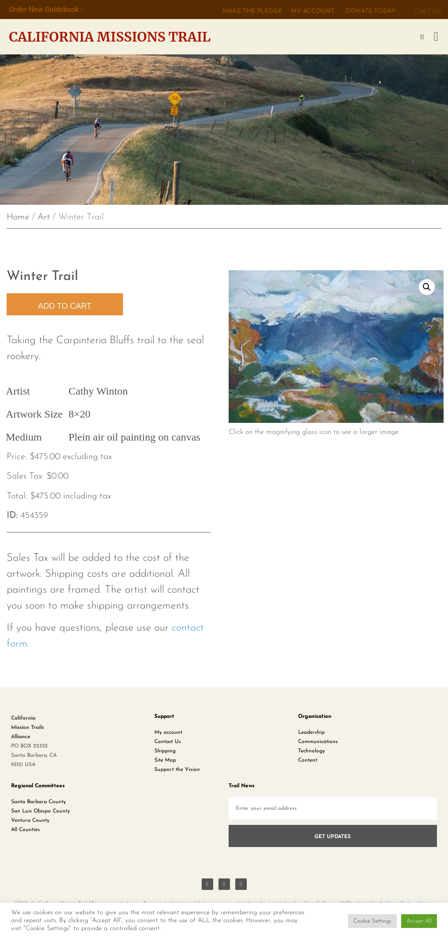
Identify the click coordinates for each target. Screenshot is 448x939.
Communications (318, 741)
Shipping (165, 751)
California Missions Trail (110, 36)
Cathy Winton (98, 391)
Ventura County (30, 820)
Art (44, 217)
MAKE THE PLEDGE (252, 11)
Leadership (311, 732)
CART (427, 11)
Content (307, 760)
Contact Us (167, 741)
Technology (311, 751)
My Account (312, 11)
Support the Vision (177, 769)
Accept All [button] (419, 921)
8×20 (80, 414)
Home (18, 217)
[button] (436, 36)
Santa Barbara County (38, 802)
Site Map (165, 760)
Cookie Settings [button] (372, 921)
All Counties (25, 829)
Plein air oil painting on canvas (134, 437)
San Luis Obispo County (40, 811)
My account (168, 732)
